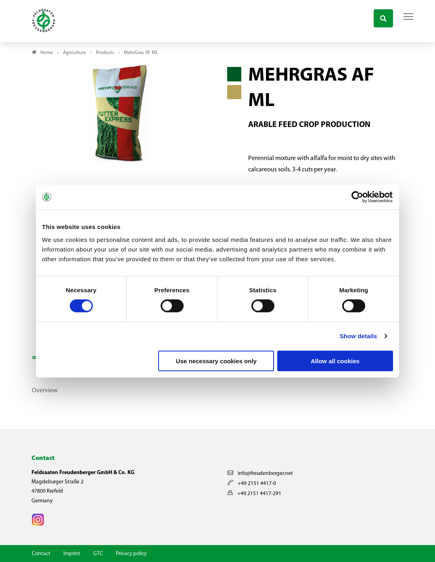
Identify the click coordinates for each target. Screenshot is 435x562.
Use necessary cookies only (216, 360)
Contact (41, 553)
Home (46, 52)
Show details (358, 336)
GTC (98, 553)
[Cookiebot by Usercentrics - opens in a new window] (357, 197)
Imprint (71, 553)
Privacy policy (131, 553)
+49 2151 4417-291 (254, 494)
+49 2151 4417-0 (252, 484)
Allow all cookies (335, 360)
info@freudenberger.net (260, 473)
